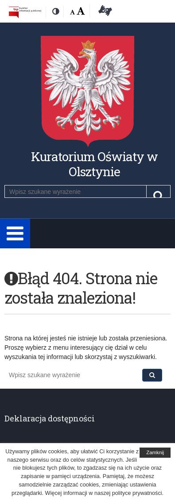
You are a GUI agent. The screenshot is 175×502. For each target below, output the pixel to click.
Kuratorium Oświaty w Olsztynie (94, 164)
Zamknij (155, 452)
